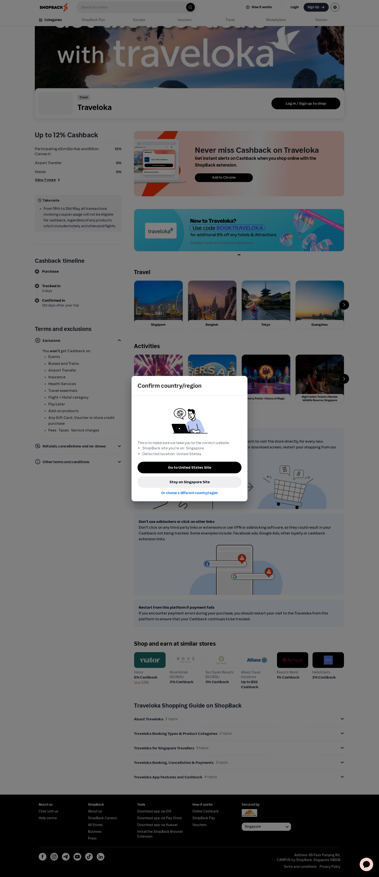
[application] (366, 864)
